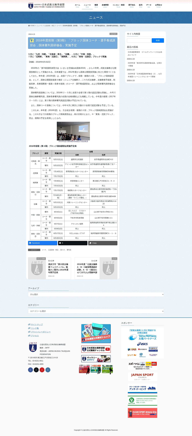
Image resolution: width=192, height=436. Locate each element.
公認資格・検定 (53, 250)
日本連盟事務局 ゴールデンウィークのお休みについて (145, 53)
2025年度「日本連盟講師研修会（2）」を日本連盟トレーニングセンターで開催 (145, 75)
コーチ (113, 34)
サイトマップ (35, 324)
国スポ (62, 250)
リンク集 (33, 328)
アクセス (33, 336)
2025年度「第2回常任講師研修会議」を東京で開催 (145, 64)
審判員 (69, 250)
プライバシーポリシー (39, 332)
